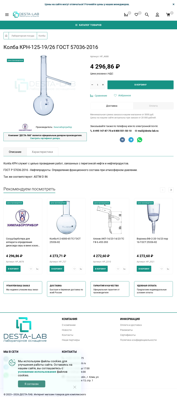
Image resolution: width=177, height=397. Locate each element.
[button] (171, 189)
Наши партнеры (71, 340)
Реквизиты (126, 330)
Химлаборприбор (63, 127)
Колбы (42, 35)
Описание (15, 152)
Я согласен (32, 384)
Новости (67, 330)
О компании (69, 325)
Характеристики (42, 152)
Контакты (67, 335)
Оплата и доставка (131, 325)
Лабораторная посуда (22, 35)
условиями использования (37, 372)
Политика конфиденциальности (138, 340)
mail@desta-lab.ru (148, 131)
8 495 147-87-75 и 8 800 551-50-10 (112, 131)
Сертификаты (128, 335)
